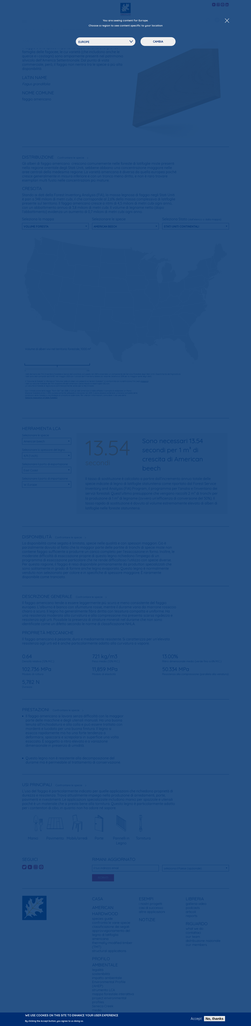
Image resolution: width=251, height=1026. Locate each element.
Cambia (158, 41)
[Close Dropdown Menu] (226, 21)
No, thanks (214, 1019)
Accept (196, 1018)
